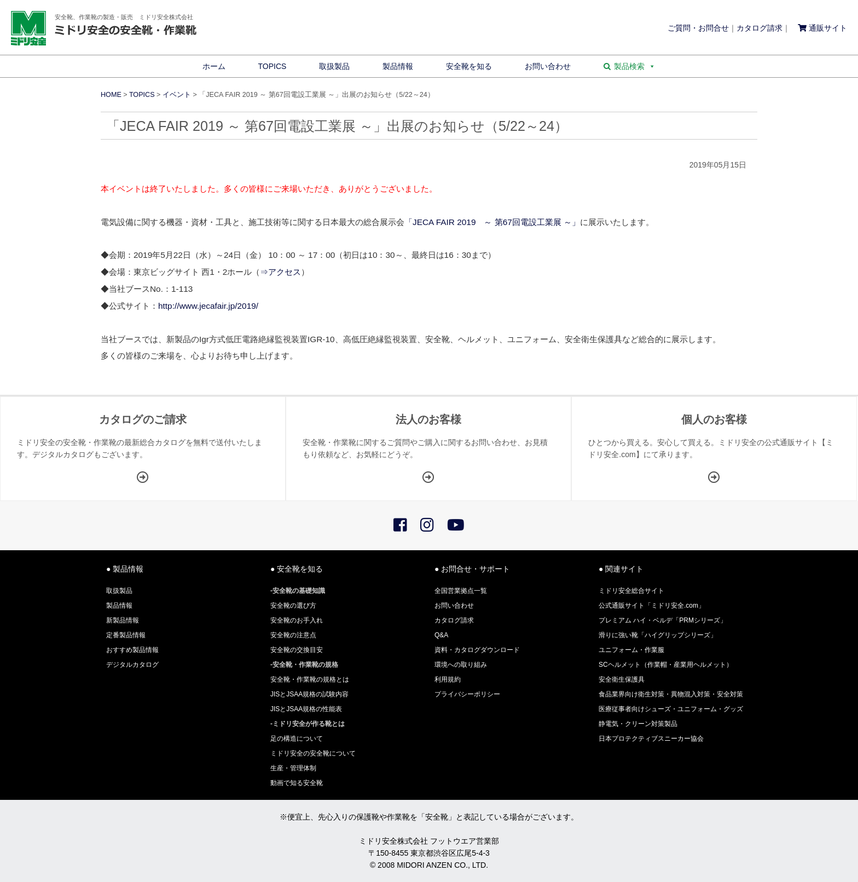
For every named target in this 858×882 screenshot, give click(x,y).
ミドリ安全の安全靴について (313, 753)
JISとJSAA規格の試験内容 (309, 694)
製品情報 (397, 66)
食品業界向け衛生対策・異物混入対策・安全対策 (671, 694)
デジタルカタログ (132, 664)
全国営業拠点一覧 (460, 591)
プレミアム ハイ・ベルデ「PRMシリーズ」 (663, 620)
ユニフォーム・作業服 (631, 650)
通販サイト (822, 28)
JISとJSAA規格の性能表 (306, 709)
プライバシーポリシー (467, 694)
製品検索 (635, 66)
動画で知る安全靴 (296, 783)
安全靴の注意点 (293, 635)
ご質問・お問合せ (698, 28)
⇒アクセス (280, 271)
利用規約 (447, 679)
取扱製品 (334, 66)
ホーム (213, 66)
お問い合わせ (548, 66)
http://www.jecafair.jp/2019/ (208, 305)
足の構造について (296, 738)
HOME (111, 95)
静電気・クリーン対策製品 (638, 724)
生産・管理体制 (293, 768)
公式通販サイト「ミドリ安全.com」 (652, 605)
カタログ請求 (759, 28)
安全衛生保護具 (622, 679)
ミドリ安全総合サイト (631, 591)
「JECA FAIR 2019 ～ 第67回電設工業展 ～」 (492, 222)
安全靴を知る (469, 66)
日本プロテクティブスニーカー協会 (651, 738)
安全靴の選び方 (293, 605)
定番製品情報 (126, 635)
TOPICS (272, 66)
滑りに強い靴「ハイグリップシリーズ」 (658, 635)
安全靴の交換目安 (296, 650)
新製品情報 (122, 620)
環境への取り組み (460, 664)
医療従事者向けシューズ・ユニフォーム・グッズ (671, 709)
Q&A (441, 635)
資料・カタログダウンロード (477, 650)
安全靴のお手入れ (296, 620)
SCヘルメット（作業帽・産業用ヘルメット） (666, 664)
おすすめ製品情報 (132, 650)
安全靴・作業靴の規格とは (309, 679)
